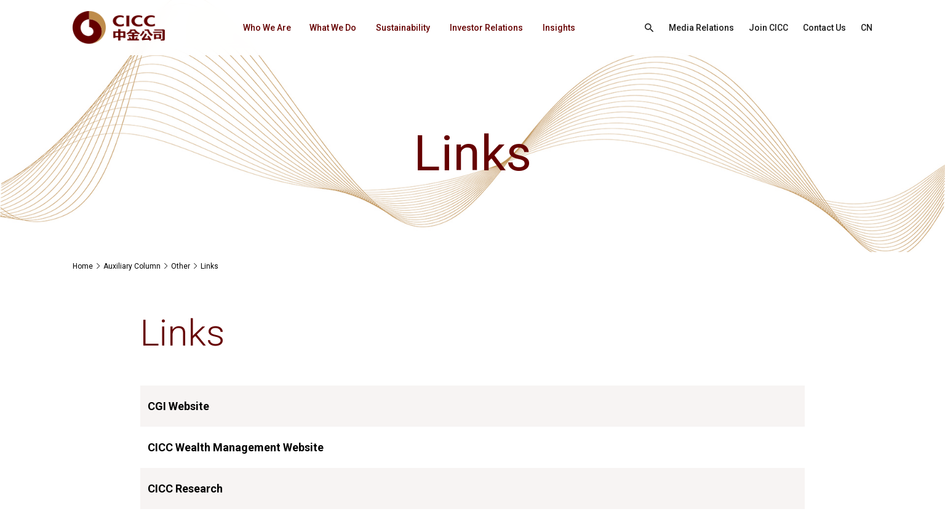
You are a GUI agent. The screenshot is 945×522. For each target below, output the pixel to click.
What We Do (332, 28)
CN (866, 28)
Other (180, 266)
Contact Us (824, 28)
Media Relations (701, 28)
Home (83, 266)
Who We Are (267, 28)
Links (209, 266)
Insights (559, 28)
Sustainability (403, 28)
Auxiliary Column (132, 266)
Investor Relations (486, 28)
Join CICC (768, 28)
